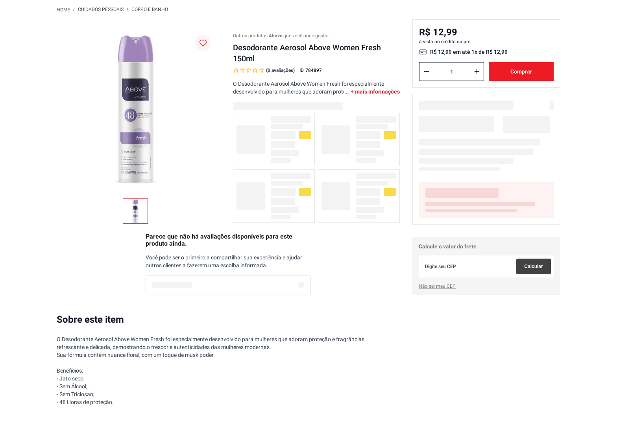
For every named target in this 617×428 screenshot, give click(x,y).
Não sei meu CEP (437, 286)
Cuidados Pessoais (101, 9)
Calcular (533, 266)
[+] (477, 71)
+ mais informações (375, 91)
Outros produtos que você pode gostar (281, 36)
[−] (426, 71)
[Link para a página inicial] (63, 9)
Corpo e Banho (149, 9)
